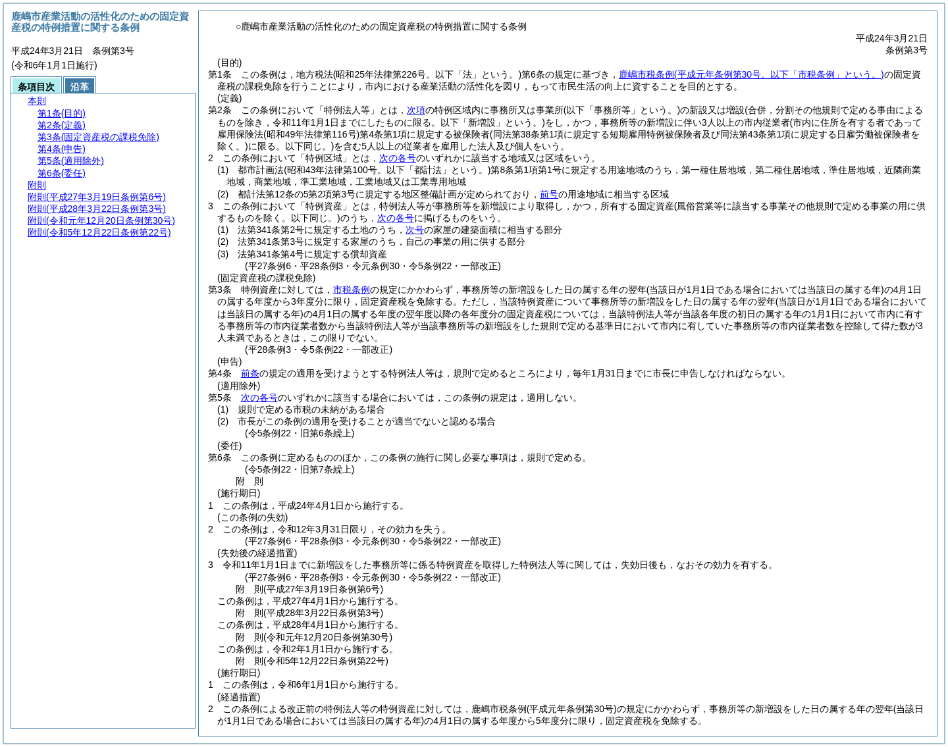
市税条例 (351, 289)
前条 (250, 373)
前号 (549, 194)
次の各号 (397, 158)
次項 (416, 110)
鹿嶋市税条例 (751, 74)
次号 (415, 229)
